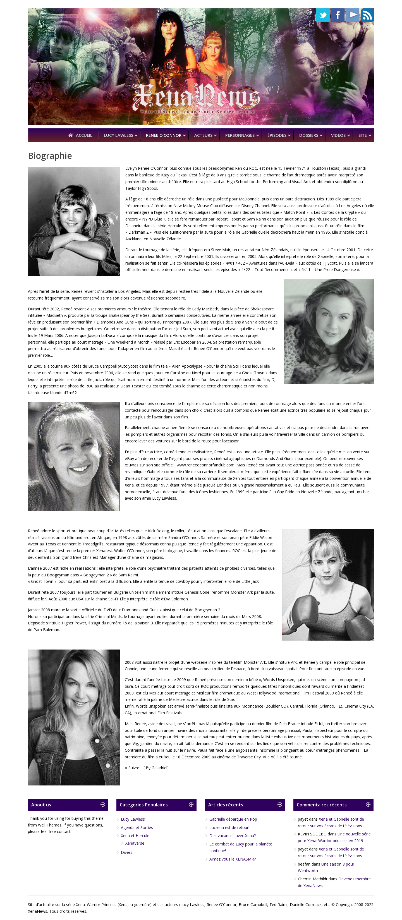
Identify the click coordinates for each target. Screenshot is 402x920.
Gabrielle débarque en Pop (233, 819)
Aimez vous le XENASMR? (232, 859)
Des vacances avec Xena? (232, 835)
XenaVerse (134, 843)
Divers (126, 852)
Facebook (337, 15)
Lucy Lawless (133, 819)
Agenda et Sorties (137, 827)
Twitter (323, 15)
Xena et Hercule (135, 835)
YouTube (352, 15)
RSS (367, 15)
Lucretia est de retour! (229, 827)
